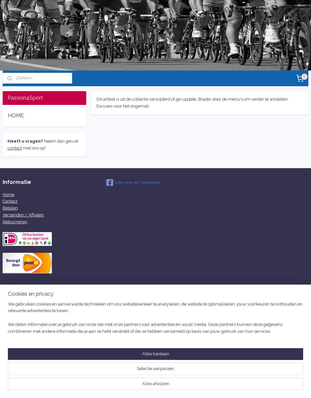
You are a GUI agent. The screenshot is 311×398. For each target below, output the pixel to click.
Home (8, 194)
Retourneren (15, 221)
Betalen (10, 208)
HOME (16, 115)
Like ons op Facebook (133, 183)
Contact (10, 201)
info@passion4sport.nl (128, 321)
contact (15, 148)
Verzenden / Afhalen (23, 214)
